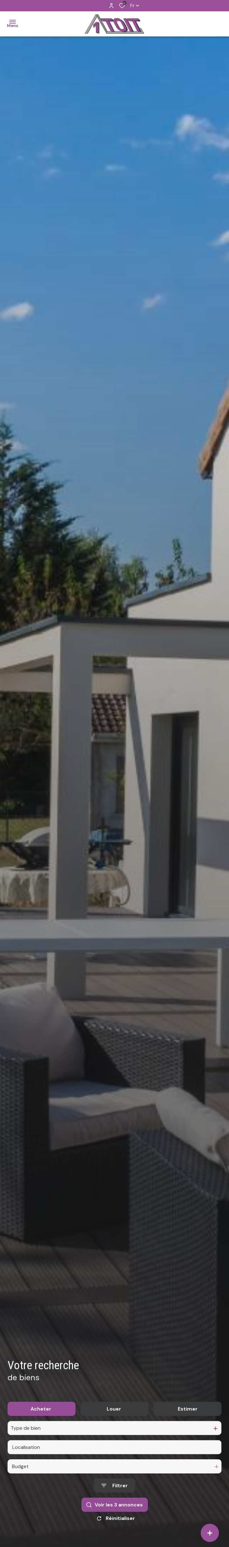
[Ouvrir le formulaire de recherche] (114, 1500)
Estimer (188, 1422)
